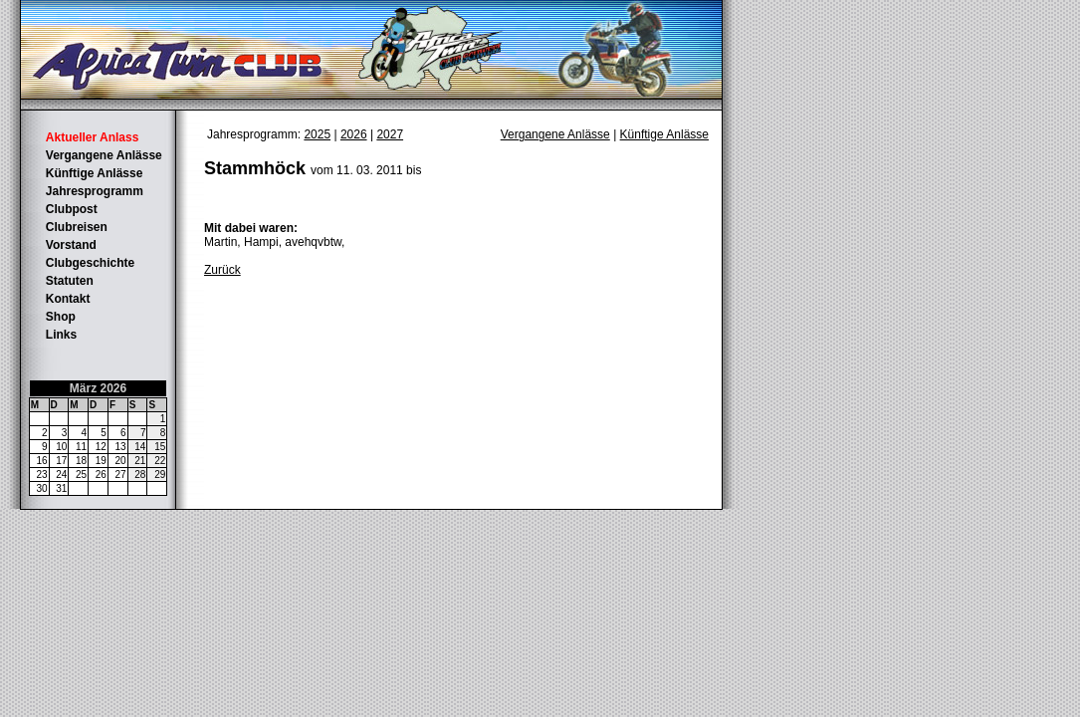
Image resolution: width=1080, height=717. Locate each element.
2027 (389, 134)
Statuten (70, 281)
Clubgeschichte (90, 263)
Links (61, 335)
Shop (61, 317)
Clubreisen (77, 227)
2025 (317, 134)
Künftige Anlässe (94, 173)
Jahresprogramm (94, 191)
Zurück (222, 270)
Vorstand (71, 245)
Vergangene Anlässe (104, 155)
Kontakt (68, 299)
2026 (353, 134)
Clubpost (72, 209)
